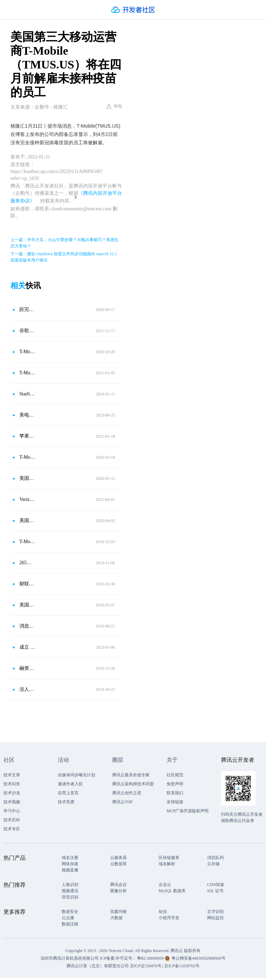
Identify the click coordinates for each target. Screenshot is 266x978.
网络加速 (70, 863)
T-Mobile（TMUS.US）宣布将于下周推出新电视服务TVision (27, 351)
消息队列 (215, 857)
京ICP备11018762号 (182, 965)
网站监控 (215, 917)
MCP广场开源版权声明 (188, 810)
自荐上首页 (68, 792)
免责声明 (175, 784)
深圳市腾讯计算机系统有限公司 (70, 958)
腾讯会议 (118, 884)
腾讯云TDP (122, 801)
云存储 (213, 863)
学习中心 (11, 810)
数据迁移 (70, 924)
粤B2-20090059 (151, 958)
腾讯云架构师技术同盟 (133, 784)
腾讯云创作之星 (126, 792)
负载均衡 (118, 911)
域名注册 (70, 857)
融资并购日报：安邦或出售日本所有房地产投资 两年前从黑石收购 (27, 668)
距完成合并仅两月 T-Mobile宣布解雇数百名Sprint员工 (27, 309)
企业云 (165, 884)
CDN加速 (215, 884)
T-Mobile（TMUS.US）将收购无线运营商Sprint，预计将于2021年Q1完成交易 (27, 372)
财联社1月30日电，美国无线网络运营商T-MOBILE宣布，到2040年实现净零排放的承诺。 (27, 583)
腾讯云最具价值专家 (131, 775)
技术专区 (11, 828)
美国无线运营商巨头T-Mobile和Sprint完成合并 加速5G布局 (27, 520)
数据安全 (70, 911)
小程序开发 (169, 917)
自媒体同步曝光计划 (76, 775)
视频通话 (70, 890)
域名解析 (167, 863)
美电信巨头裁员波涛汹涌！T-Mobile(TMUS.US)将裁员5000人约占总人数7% (27, 415)
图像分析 (118, 890)
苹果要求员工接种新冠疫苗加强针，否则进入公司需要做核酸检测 (27, 436)
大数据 (116, 917)
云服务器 (118, 857)
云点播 (68, 917)
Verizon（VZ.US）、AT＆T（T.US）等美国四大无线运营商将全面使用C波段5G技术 (27, 499)
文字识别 (215, 911)
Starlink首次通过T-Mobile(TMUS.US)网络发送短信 (27, 393)
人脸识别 (70, 884)
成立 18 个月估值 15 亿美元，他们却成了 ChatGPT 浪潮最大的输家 (27, 647)
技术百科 (11, 819)
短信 (163, 911)
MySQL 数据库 (172, 890)
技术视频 (11, 801)
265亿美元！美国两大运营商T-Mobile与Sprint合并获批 (27, 562)
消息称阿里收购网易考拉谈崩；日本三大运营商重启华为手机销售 (27, 626)
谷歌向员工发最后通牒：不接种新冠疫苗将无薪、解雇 (27, 330)
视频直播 (70, 870)
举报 (114, 106)
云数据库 (118, 863)
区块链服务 (169, 857)
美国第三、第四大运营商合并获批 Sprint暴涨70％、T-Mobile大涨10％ (27, 478)
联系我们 (175, 792)
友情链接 (175, 801)
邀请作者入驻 (70, 784)
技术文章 (11, 775)
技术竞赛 (66, 801)
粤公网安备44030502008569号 (198, 958)
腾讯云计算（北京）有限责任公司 (97, 965)
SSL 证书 (215, 890)
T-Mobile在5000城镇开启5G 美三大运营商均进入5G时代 (27, 541)
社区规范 (175, 775)
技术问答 (11, 784)
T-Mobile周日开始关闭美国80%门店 (27, 457)
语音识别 (70, 897)
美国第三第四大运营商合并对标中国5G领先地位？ (27, 604)
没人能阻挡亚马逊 (27, 689)
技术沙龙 (11, 792)
